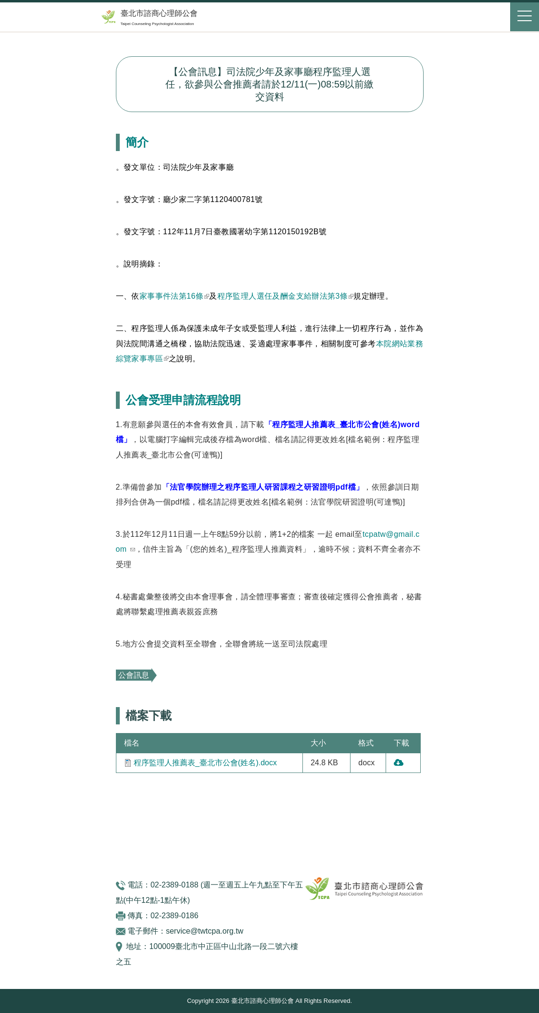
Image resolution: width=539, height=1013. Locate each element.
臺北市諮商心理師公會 (159, 13)
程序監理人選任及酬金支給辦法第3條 (285, 296)
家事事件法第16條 (174, 296)
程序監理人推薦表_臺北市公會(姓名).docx (205, 763)
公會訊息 (133, 675)
